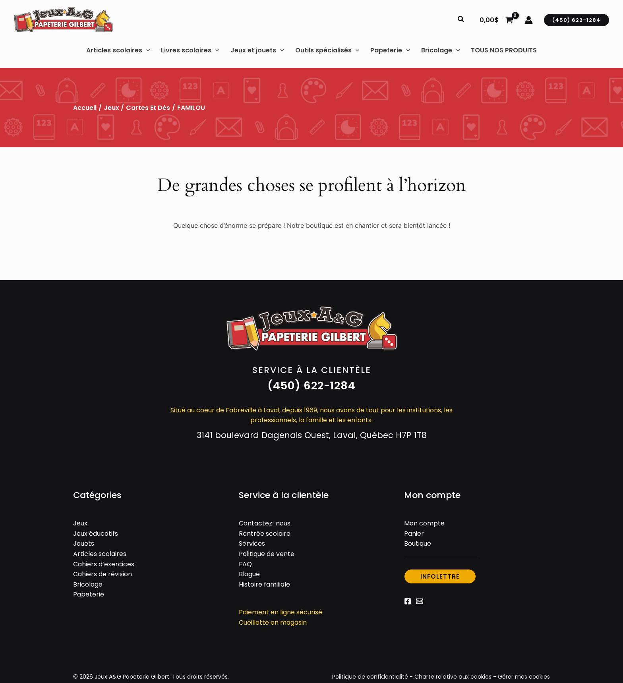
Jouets (83, 543)
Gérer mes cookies (524, 677)
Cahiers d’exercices (103, 564)
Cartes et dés (148, 107)
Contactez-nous (264, 523)
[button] (461, 19)
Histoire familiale (264, 584)
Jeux (111, 107)
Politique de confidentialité (372, 677)
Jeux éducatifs (95, 533)
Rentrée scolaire (264, 533)
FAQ (245, 564)
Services (252, 543)
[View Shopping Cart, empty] (496, 20)
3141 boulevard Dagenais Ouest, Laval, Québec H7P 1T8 (312, 435)
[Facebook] (407, 601)
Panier (414, 533)
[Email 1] (419, 601)
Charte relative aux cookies (453, 677)
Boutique (417, 543)
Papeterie (88, 594)
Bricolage (88, 584)
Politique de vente (266, 553)
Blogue (249, 574)
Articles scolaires (99, 553)
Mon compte (424, 523)
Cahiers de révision (102, 574)
